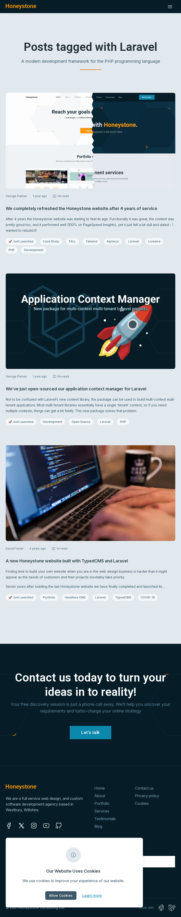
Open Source (81, 422)
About (99, 795)
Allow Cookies (61, 895)
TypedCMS (124, 597)
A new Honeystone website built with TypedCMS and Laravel (67, 560)
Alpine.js (114, 241)
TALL (73, 241)
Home (99, 788)
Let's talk (90, 732)
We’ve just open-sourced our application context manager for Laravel (76, 388)
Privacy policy (147, 795)
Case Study (52, 241)
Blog (98, 826)
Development (34, 250)
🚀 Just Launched (20, 241)
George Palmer (16, 196)
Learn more (92, 895)
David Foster (15, 548)
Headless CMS (75, 597)
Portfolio (50, 597)
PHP (12, 250)
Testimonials (105, 818)
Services (101, 811)
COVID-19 (149, 597)
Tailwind (92, 241)
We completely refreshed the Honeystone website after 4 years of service (81, 208)
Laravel (135, 241)
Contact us (144, 788)
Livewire (155, 241)
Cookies (142, 803)
